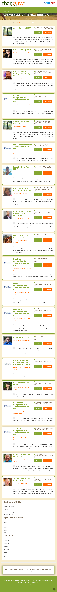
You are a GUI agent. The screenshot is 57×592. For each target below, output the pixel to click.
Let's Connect (38, 32)
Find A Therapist (8, 9)
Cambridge (6, 540)
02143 (5, 532)
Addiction (6, 509)
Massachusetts (11, 22)
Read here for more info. (28, 587)
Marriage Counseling (9, 506)
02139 (5, 527)
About (44, 9)
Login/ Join (6, 11)
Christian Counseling (9, 512)
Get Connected (19, 9)
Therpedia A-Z (30, 9)
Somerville (6, 543)
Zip (3, 22)
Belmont (6, 552)
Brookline (6, 549)
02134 (5, 525)
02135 (5, 530)
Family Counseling (8, 514)
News (38, 9)
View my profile (47, 32)
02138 (5, 522)
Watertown (6, 546)
